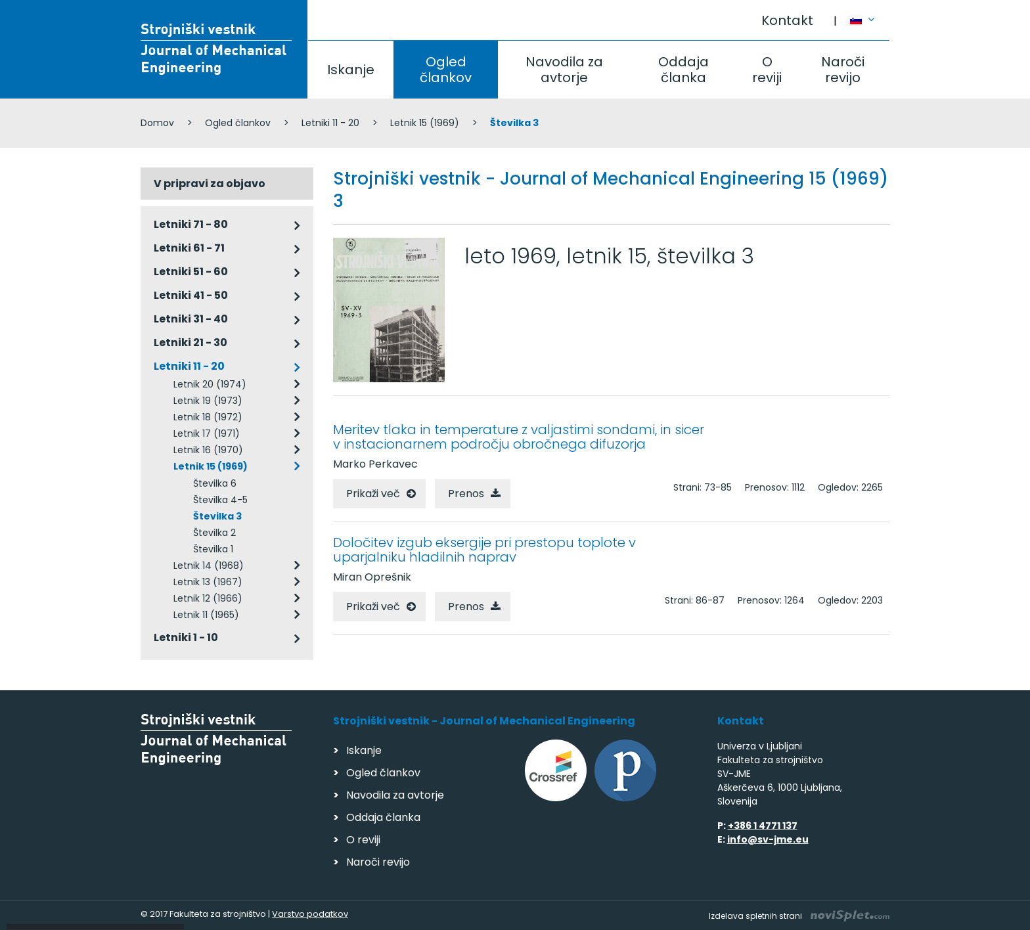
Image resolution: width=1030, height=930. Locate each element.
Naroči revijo (842, 70)
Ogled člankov (446, 70)
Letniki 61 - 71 (189, 247)
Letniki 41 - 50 (191, 295)
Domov (157, 122)
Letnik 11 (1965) (206, 614)
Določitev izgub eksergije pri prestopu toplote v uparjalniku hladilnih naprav (484, 549)
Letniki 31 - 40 (191, 318)
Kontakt (787, 20)
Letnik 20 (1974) (209, 384)
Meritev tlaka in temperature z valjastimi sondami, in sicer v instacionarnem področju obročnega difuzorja (518, 436)
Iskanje (350, 69)
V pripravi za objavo (209, 183)
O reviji (767, 70)
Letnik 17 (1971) (206, 433)
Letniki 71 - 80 (191, 224)
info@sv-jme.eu (768, 839)
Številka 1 (213, 549)
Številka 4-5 (220, 499)
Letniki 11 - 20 (330, 122)
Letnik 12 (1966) (207, 598)
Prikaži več (373, 493)
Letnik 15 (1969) (424, 122)
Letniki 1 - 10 (186, 637)
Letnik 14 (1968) (208, 565)
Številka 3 (217, 516)
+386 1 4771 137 (762, 825)
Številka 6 (214, 483)
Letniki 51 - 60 (191, 271)
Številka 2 (214, 532)
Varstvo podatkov (310, 914)
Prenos (466, 493)
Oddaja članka (683, 70)
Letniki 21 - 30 (190, 342)
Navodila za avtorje (564, 70)
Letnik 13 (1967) (207, 581)
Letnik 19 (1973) (207, 400)
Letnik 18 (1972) (207, 417)
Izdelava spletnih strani (799, 915)
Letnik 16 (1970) (208, 449)
